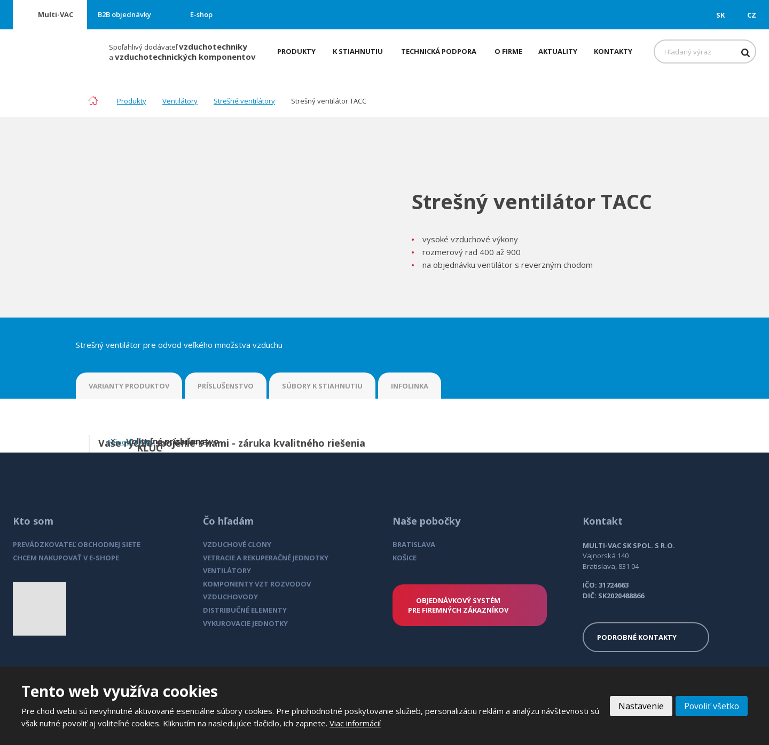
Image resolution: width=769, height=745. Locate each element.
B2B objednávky (124, 14)
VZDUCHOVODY (230, 596)
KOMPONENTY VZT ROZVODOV (257, 584)
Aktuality (557, 51)
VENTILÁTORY (227, 570)
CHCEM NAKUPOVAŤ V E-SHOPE (66, 557)
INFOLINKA (409, 386)
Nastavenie (639, 706)
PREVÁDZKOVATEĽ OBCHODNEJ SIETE (76, 544)
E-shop (201, 14)
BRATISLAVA (414, 544)
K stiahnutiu (358, 51)
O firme (508, 51)
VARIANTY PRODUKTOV (129, 386)
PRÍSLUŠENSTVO (226, 386)
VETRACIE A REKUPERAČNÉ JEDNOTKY (265, 557)
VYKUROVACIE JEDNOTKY (245, 623)
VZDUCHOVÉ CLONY (237, 544)
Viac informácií (355, 723)
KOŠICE (405, 557)
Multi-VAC (55, 14)
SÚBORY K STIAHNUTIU (322, 386)
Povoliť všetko (710, 706)
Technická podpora (438, 51)
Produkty (296, 51)
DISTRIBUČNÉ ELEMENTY (245, 610)
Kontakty (613, 51)
